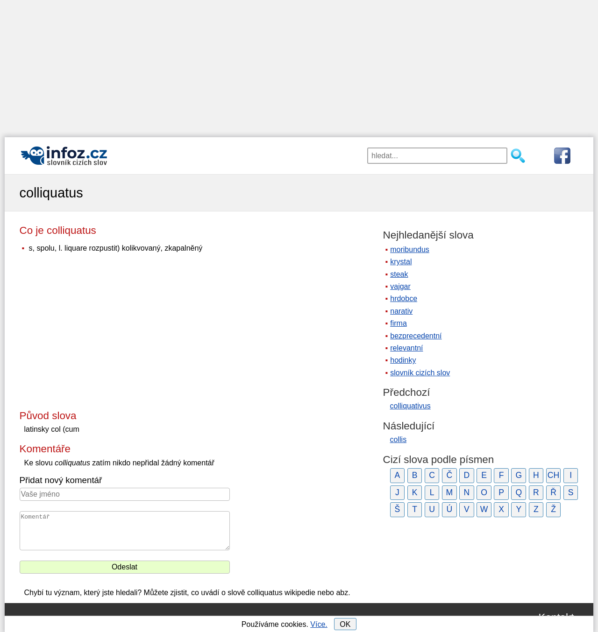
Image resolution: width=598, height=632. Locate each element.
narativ (401, 311)
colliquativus (410, 406)
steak (399, 274)
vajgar (400, 286)
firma (398, 323)
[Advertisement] (299, 65)
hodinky (403, 360)
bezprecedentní (415, 336)
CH (553, 475)
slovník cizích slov (420, 373)
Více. (318, 624)
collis (398, 439)
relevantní (406, 348)
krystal (401, 262)
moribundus (409, 249)
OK (345, 624)
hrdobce (403, 298)
